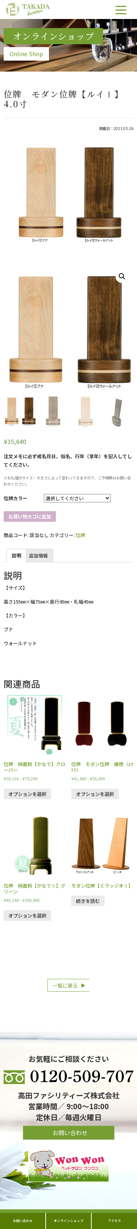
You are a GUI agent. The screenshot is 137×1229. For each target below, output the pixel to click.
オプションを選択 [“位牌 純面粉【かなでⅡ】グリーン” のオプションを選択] (27, 915)
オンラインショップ (68, 1220)
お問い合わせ (23, 1220)
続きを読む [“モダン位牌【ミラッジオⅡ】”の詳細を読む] (88, 900)
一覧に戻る (65, 985)
